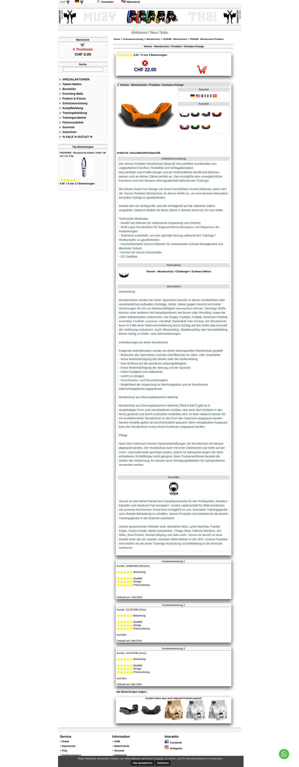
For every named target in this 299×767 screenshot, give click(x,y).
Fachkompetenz (71, 755)
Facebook (173, 742)
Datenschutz (121, 745)
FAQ (64, 750)
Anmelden (105, 1)
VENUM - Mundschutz (175, 39)
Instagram (173, 748)
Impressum (68, 745)
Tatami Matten (70, 84)
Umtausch (120, 755)
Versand (119, 750)
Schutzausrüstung (73, 103)
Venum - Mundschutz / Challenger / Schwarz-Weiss (178, 271)
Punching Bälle (71, 93)
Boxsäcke (67, 89)
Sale (164, 32)
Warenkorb (130, 1)
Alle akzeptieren (142, 762)
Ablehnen (163, 762)
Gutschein (68, 132)
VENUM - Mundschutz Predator (207, 39)
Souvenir (67, 127)
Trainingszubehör (73, 117)
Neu (153, 32)
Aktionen (139, 32)
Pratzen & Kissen (72, 98)
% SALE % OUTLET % (76, 136)
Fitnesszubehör (71, 122)
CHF (63, 2)
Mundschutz (153, 39)
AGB (117, 741)
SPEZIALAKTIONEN (74, 79)
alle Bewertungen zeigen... (132, 691)
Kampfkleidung (71, 108)
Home (117, 39)
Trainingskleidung (73, 112)
